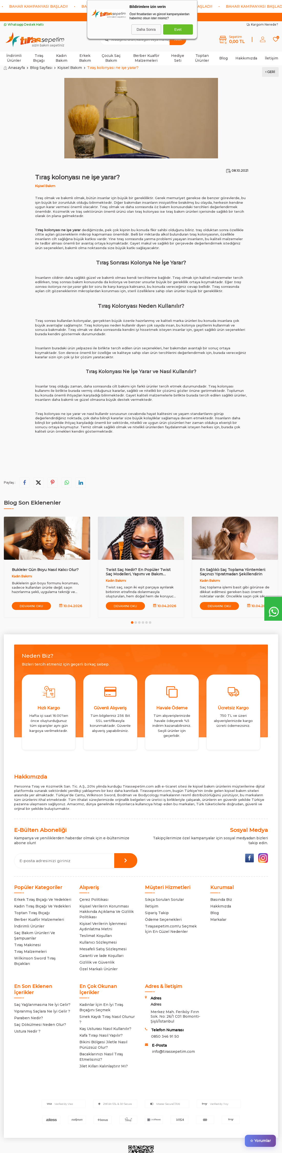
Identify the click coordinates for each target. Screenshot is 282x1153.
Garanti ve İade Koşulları (101, 955)
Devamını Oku (32, 606)
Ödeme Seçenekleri (163, 919)
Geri (270, 71)
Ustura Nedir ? (27, 1031)
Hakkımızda (246, 58)
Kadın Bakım (61, 58)
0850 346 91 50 (165, 1036)
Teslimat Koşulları (95, 935)
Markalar (218, 919)
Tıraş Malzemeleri (30, 951)
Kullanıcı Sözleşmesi (98, 942)
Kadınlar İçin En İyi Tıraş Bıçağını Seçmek (101, 1007)
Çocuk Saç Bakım (111, 58)
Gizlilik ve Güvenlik (96, 962)
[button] (132, 622)
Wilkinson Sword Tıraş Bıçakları (35, 961)
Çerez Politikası (93, 899)
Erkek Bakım (85, 58)
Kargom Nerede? (262, 24)
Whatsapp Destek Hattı (24, 24)
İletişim (271, 58)
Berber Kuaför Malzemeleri (146, 58)
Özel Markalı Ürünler (98, 969)
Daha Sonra (146, 29)
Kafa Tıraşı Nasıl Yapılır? (101, 1035)
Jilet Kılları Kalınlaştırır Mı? (103, 1066)
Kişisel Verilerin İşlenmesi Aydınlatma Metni (103, 926)
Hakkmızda (220, 906)
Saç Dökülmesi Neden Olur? (40, 1024)
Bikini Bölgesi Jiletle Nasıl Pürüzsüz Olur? (103, 1045)
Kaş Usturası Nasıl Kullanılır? (105, 1028)
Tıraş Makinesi (27, 945)
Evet (177, 29)
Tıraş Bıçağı (39, 58)
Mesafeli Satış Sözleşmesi (103, 949)
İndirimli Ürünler (14, 58)
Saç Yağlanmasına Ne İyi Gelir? (42, 1004)
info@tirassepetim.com (173, 1051)
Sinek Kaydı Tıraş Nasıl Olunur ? (107, 1019)
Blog (223, 58)
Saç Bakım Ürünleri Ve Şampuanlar (34, 936)
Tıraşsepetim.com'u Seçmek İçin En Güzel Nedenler (171, 929)
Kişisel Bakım (69, 67)
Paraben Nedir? (28, 1018)
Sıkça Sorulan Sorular (164, 899)
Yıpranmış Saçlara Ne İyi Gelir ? (42, 1011)
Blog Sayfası (41, 67)
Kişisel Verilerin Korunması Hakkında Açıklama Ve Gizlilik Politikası (106, 911)
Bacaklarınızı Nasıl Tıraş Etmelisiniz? (101, 1057)
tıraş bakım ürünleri (182, 211)
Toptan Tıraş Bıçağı (32, 913)
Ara (177, 39)
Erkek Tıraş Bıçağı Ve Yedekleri (42, 899)
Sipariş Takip (157, 913)
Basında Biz (221, 899)
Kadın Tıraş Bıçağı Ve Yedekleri (42, 906)
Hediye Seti (177, 58)
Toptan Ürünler (202, 58)
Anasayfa (14, 67)
